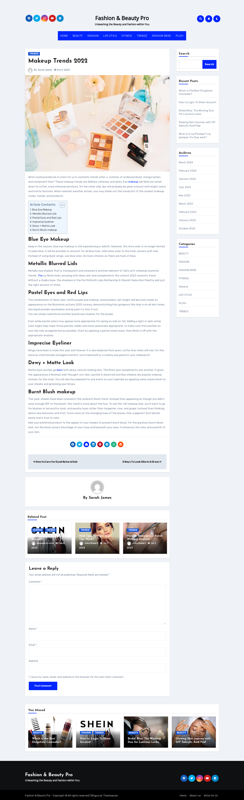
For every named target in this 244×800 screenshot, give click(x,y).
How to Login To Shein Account (197, 102)
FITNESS (127, 35)
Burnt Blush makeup (45, 229)
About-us (195, 794)
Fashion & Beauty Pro (122, 18)
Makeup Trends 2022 (58, 61)
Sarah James (45, 70)
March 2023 (186, 203)
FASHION (93, 35)
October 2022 (187, 228)
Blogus (95, 794)
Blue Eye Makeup (42, 209)
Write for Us (211, 794)
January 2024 (187, 178)
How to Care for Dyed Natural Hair (55, 461)
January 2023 (187, 220)
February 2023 (187, 212)
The (40, 275)
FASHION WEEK (161, 35)
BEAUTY (78, 35)
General (183, 286)
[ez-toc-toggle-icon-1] (60, 205)
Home (183, 794)
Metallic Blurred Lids (45, 213)
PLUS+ (180, 35)
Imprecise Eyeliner (43, 221)
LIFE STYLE (110, 35)
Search (184, 53)
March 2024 (186, 162)
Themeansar (110, 794)
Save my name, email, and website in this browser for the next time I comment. (77, 676)
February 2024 (188, 170)
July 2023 (185, 187)
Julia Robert (89, 543)
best (60, 369)
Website (33, 660)
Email (33, 644)
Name (33, 628)
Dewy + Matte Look (43, 225)
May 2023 (184, 195)
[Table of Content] (62, 205)
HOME (64, 35)
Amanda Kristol (43, 543)
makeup (133, 181)
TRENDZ (142, 35)
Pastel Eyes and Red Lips (46, 217)
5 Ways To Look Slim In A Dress (142, 461)
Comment (35, 581)
